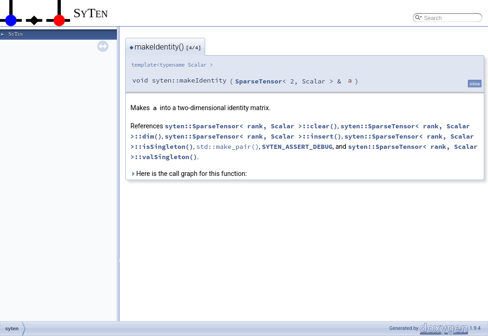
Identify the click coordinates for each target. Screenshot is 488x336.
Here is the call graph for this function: (188, 173)
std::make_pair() (227, 146)
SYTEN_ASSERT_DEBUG (297, 146)
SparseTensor (258, 81)
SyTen (15, 34)
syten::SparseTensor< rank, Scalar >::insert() (253, 136)
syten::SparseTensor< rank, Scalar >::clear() (251, 126)
